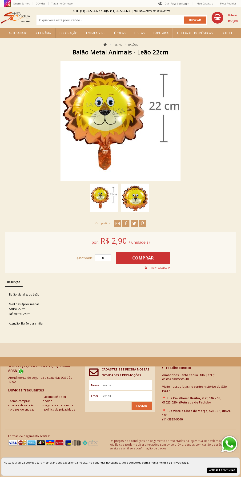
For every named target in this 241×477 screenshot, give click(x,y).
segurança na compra (58, 405)
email (95, 396)
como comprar (20, 401)
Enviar (141, 406)
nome (95, 385)
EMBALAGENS (95, 33)
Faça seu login (180, 3)
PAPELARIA (161, 33)
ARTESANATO (18, 33)
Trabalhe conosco (176, 368)
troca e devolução (22, 405)
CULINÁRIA (43, 33)
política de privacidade (59, 409)
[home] (15, 18)
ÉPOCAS (120, 33)
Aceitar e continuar (222, 470)
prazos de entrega (22, 409)
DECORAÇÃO (68, 33)
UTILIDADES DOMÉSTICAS (195, 33)
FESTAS (139, 33)
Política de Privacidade (173, 462)
